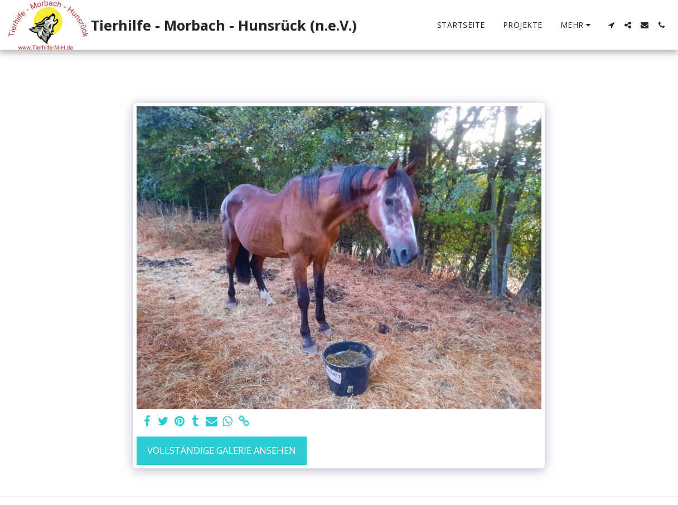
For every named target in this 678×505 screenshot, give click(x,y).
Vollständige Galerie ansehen (221, 450)
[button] (611, 25)
